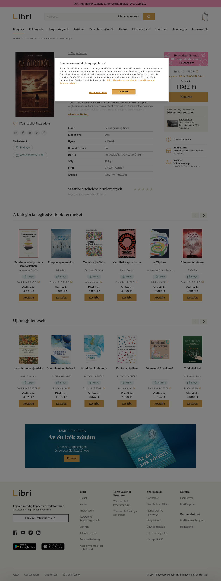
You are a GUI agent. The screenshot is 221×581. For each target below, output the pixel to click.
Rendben (124, 91)
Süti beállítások (98, 92)
